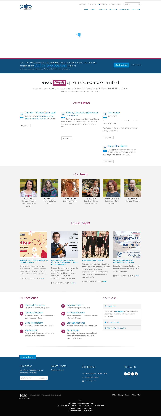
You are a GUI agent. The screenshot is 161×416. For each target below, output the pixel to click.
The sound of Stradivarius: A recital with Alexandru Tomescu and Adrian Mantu (64, 262)
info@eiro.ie (92, 381)
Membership (124, 9)
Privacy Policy (136, 395)
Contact (127, 395)
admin (42, 278)
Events (93, 9)
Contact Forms (112, 322)
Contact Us (92, 4)
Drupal (28, 398)
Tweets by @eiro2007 (57, 370)
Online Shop (110, 306)
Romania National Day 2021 (92, 260)
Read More (25, 125)
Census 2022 (114, 112)
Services (112, 9)
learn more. (137, 65)
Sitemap (120, 395)
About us (135, 9)
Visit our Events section (115, 328)
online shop (119, 311)
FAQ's (114, 395)
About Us (82, 4)
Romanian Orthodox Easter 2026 (40, 112)
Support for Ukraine (117, 146)
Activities (102, 9)
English (103, 4)
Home (86, 9)
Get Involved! (121, 65)
